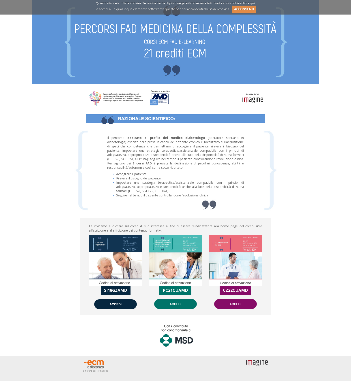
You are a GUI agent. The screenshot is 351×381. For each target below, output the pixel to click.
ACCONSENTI (244, 9)
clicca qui (248, 3)
